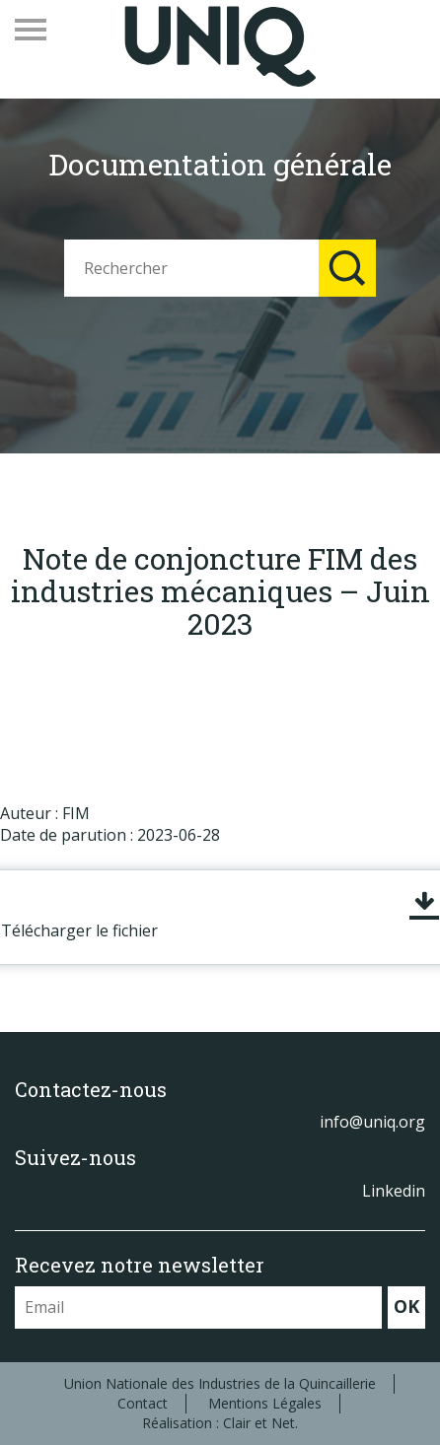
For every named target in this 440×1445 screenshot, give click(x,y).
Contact (142, 1403)
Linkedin (393, 1191)
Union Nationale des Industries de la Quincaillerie (220, 1383)
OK (406, 1306)
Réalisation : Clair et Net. (220, 1422)
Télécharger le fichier (79, 930)
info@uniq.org (372, 1122)
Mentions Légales (265, 1403)
